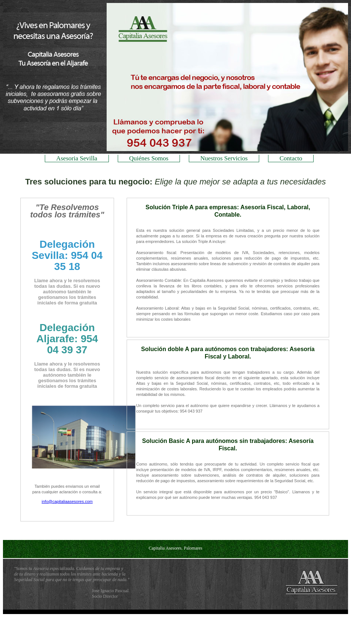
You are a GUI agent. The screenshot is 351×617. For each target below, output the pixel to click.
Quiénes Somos (148, 158)
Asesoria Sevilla (76, 158)
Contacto (291, 158)
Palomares (193, 548)
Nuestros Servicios (224, 158)
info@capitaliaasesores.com (67, 501)
